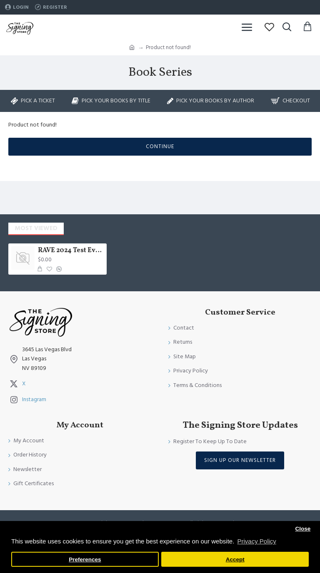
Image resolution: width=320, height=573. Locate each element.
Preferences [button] (85, 559)
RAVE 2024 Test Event (71, 250)
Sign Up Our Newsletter (240, 460)
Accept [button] (235, 559)
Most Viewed (36, 228)
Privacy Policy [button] (256, 541)
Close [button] (302, 529)
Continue (160, 146)
